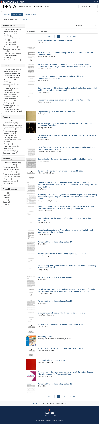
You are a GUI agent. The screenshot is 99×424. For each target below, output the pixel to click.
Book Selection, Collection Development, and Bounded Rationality (65, 159)
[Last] (74, 36)
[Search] (86, 6)
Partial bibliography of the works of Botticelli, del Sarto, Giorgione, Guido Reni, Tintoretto (65, 124)
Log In (95, 2)
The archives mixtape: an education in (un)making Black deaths (64, 100)
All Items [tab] (7, 14)
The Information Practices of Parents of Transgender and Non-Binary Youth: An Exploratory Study (66, 148)
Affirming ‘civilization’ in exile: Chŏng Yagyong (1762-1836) (62, 254)
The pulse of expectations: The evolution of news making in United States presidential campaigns (65, 231)
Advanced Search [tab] (30, 14)
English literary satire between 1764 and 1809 (56, 112)
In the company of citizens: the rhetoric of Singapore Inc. (61, 313)
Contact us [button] (36, 403)
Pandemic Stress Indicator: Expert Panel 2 (55, 384)
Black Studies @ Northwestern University (55, 41)
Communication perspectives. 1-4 (51, 360)
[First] (49, 36)
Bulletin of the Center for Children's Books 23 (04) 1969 (60, 348)
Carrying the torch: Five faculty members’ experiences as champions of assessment (67, 136)
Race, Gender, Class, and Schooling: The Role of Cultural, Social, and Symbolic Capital (65, 53)
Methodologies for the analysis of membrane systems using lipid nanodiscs (64, 219)
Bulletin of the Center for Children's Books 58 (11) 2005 (60, 171)
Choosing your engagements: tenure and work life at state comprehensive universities (62, 77)
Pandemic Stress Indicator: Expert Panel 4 (55, 277)
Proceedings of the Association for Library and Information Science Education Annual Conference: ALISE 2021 (65, 373)
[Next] (70, 36)
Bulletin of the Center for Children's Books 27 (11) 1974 (60, 325)
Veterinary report (45, 336)
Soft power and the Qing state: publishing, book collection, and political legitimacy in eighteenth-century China (67, 89)
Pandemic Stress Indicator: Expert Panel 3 (55, 301)
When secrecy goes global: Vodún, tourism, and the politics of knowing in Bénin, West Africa (67, 266)
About (47, 6)
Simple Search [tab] (17, 14)
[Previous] (53, 36)
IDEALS (8, 6)
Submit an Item (25, 6)
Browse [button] (37, 6)
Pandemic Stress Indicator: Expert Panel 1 (55, 242)
